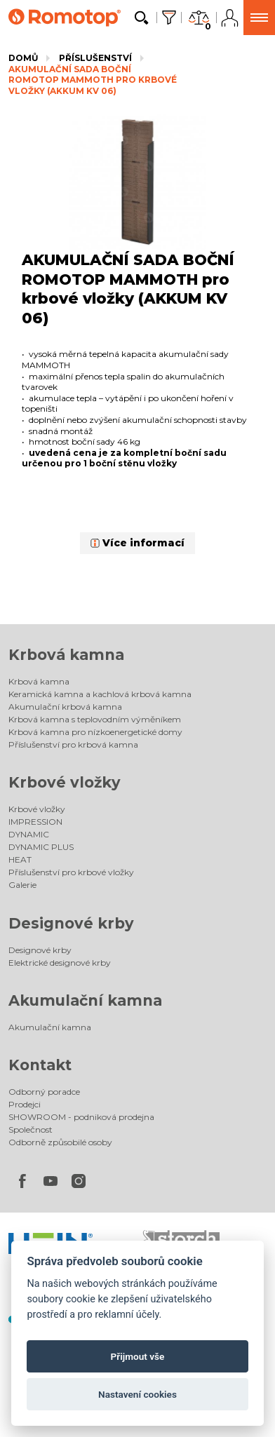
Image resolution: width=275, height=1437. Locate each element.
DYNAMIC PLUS (41, 847)
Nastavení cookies (137, 1394)
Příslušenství (95, 58)
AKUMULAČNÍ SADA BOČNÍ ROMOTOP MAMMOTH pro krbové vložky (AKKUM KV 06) (92, 80)
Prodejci (24, 1104)
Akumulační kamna (85, 1000)
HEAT (20, 859)
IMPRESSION (35, 821)
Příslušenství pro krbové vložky (71, 872)
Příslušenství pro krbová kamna (73, 744)
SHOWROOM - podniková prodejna (81, 1117)
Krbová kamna (66, 654)
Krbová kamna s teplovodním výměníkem (94, 719)
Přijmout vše (138, 1356)
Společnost (30, 1129)
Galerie (22, 884)
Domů (23, 58)
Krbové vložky (64, 782)
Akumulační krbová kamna (65, 706)
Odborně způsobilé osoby (60, 1142)
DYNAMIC (28, 834)
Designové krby (71, 923)
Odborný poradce (44, 1091)
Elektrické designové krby (59, 962)
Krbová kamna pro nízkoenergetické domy (95, 732)
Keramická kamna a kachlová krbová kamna (100, 694)
